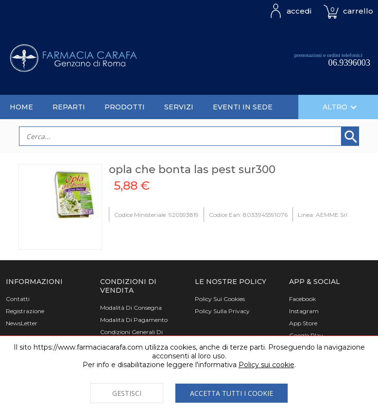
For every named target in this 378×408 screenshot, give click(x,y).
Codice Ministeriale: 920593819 (156, 214)
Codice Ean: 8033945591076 (248, 214)
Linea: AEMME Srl (322, 214)
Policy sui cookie (266, 364)
